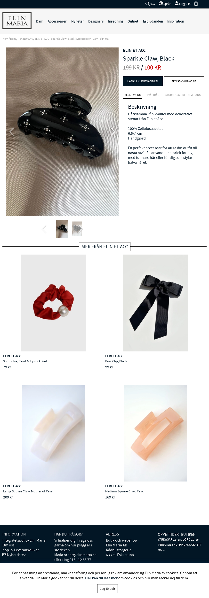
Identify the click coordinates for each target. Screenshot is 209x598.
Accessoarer (57, 21)
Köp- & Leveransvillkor (20, 527)
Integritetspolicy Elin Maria (24, 517)
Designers (96, 21)
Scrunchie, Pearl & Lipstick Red (26, 361)
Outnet (133, 21)
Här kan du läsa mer (101, 578)
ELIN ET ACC (134, 50)
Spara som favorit (184, 81)
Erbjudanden (153, 21)
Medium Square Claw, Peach (24, 480)
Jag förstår (107, 588)
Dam (39, 21)
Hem (5, 39)
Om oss (8, 522)
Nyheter (77, 21)
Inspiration (175, 21)
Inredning (115, 21)
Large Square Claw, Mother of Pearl (164, 361)
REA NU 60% (25, 39)
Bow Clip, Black (82, 361)
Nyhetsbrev (15, 532)
